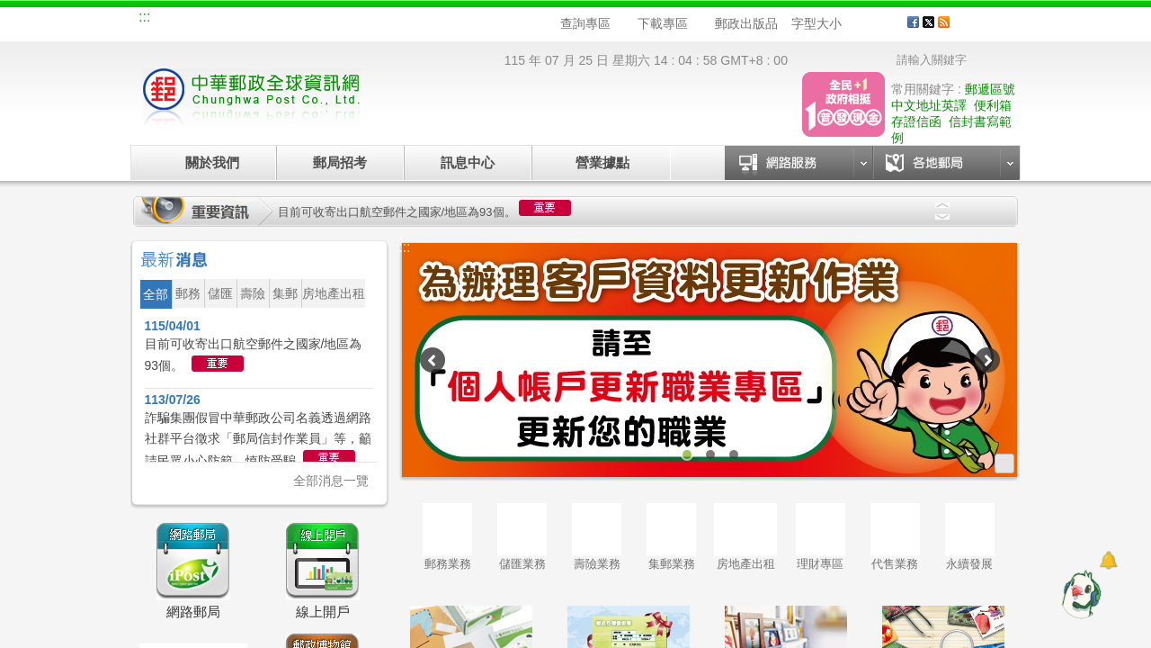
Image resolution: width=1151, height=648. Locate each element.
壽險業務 (596, 537)
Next (942, 217)
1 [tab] (687, 454)
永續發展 (970, 537)
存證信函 (916, 121)
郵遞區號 (990, 89)
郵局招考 (340, 162)
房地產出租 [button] (333, 293)
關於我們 (212, 162)
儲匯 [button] (220, 293)
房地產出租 (745, 537)
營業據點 (601, 162)
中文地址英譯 (929, 105)
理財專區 (820, 537)
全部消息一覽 (331, 480)
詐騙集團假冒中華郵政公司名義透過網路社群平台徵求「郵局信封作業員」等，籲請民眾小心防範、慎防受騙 (258, 439)
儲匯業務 (522, 537)
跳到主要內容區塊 (9, 9)
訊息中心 (468, 162)
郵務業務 (447, 537)
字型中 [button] (870, 24)
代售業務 (895, 537)
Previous (942, 205)
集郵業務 (671, 537)
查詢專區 (585, 23)
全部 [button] (155, 294)
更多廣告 (1004, 463)
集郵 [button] (285, 293)
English (481, 20)
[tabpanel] (710, 360)
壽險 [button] (252, 293)
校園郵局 (298, 20)
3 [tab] (733, 454)
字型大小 (816, 23)
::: (144, 16)
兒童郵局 (358, 20)
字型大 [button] (887, 24)
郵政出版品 (746, 23)
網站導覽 (178, 20)
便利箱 (993, 105)
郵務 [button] (188, 293)
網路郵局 (419, 20)
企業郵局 (238, 20)
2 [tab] (710, 454)
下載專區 (663, 23)
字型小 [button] (853, 24)
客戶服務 (990, 28)
